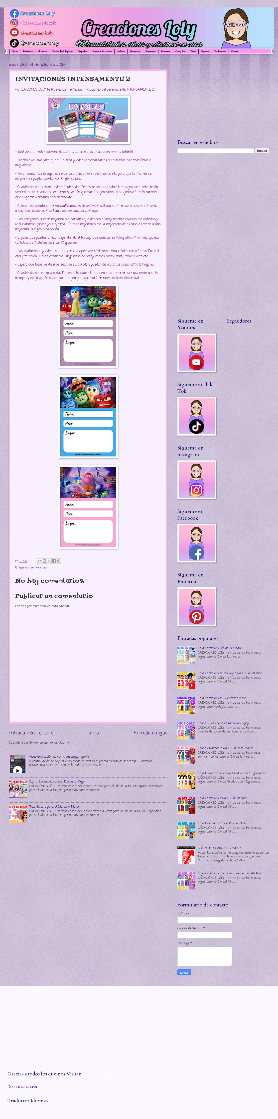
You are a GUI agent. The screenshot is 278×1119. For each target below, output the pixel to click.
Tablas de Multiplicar (62, 51)
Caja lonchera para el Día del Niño (222, 823)
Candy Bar (180, 51)
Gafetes (121, 51)
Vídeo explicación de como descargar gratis (59, 756)
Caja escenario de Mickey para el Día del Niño (230, 673)
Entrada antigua (150, 732)
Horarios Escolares (102, 51)
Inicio (14, 51)
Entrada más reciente (31, 732)
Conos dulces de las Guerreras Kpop (223, 723)
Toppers (205, 51)
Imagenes (165, 51)
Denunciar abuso (22, 1087)
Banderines (150, 51)
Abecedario (28, 51)
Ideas (193, 51)
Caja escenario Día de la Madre (220, 648)
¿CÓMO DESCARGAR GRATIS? (219, 848)
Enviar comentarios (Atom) (49, 742)
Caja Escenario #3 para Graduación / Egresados (232, 773)
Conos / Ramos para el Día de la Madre (226, 748)
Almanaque (135, 51)
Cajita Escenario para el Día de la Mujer (57, 781)
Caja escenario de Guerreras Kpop (222, 698)
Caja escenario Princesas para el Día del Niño (230, 873)
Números (42, 51)
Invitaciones (38, 567)
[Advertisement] (223, 96)
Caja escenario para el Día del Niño (222, 798)
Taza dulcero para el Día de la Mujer (54, 806)
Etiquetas (82, 51)
